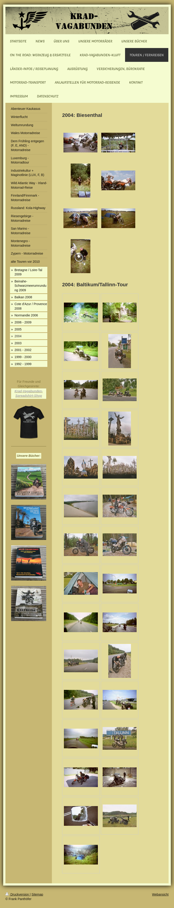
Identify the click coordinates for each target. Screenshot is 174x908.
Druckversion (17, 894)
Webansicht (160, 894)
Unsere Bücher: (28, 456)
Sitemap (37, 894)
